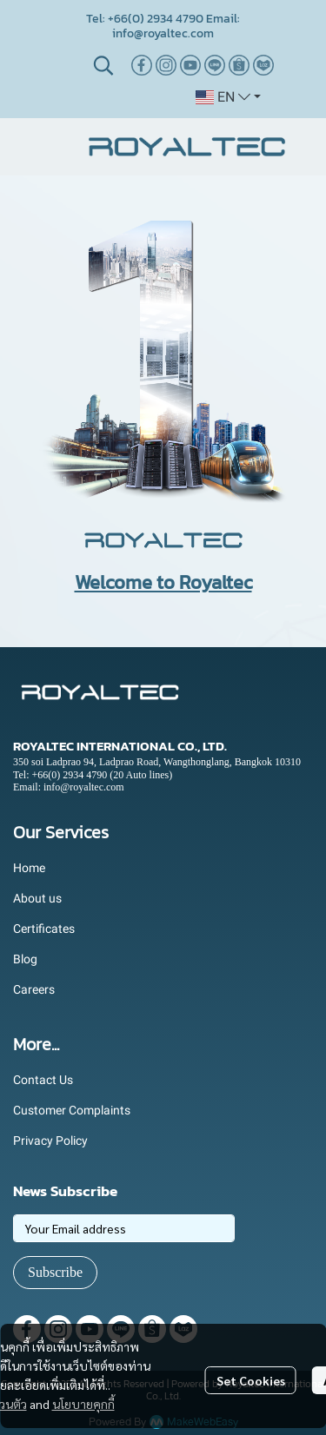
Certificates (44, 929)
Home (29, 868)
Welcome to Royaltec (163, 582)
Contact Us (43, 1080)
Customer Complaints (71, 1110)
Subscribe (55, 1272)
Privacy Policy (50, 1140)
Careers (34, 989)
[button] (103, 65)
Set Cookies (250, 1380)
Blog (25, 959)
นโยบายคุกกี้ (83, 1404)
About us (37, 898)
